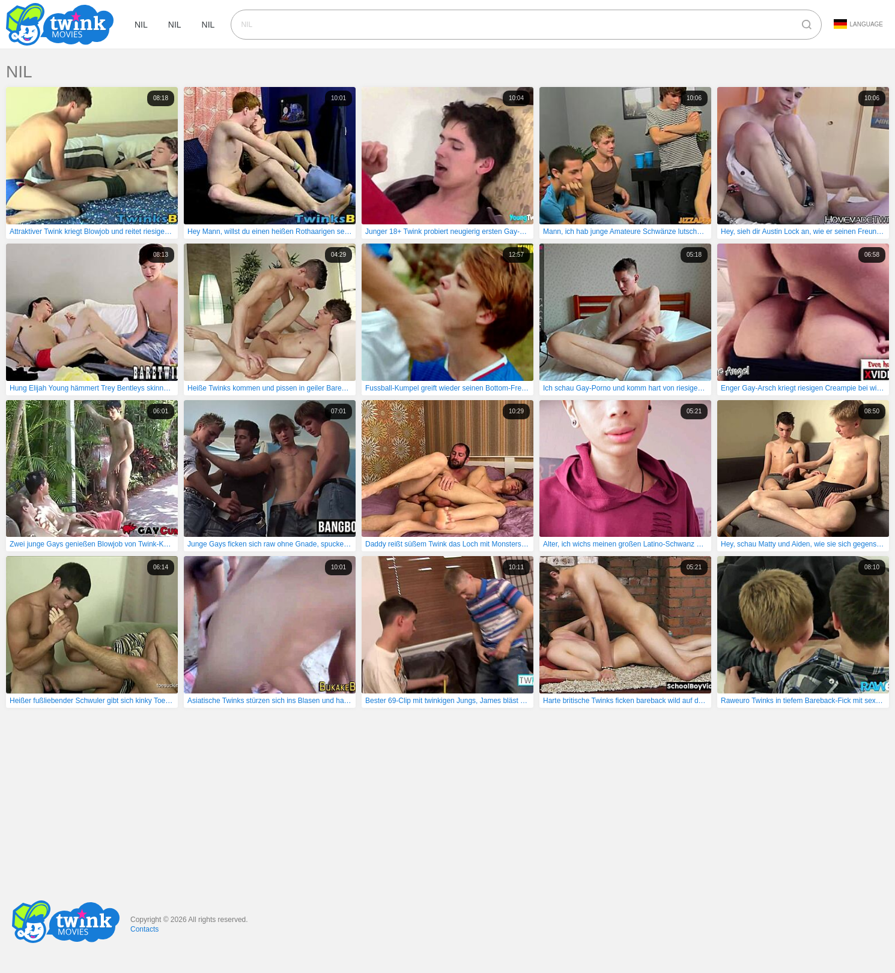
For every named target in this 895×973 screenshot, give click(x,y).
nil (141, 24)
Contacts (144, 929)
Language (858, 24)
